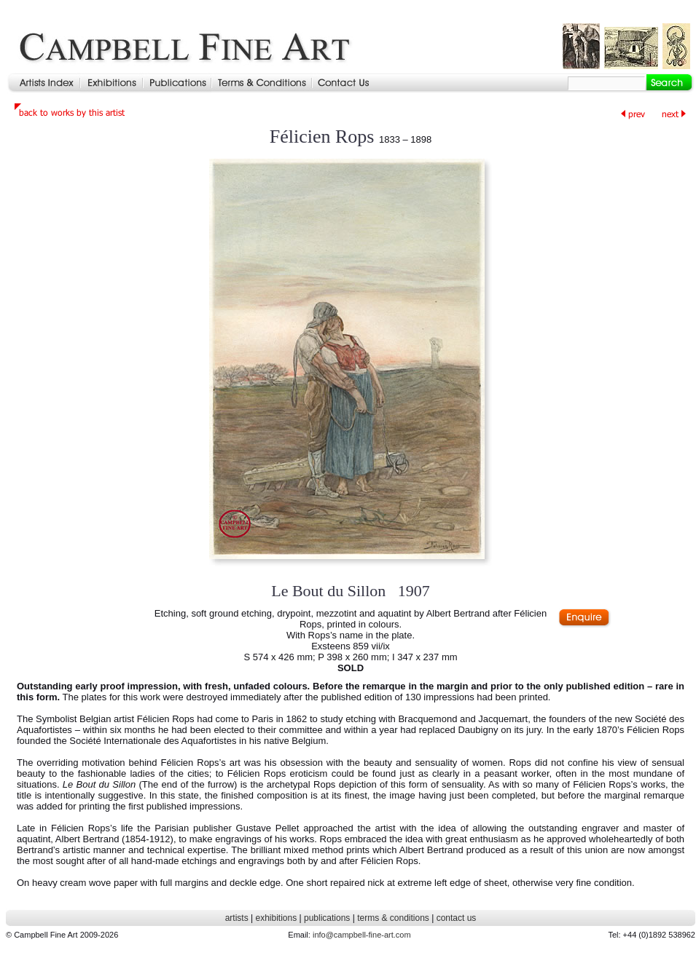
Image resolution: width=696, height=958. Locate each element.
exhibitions (276, 918)
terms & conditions (393, 918)
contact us (457, 918)
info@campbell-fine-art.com (362, 934)
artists (237, 918)
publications (327, 918)
